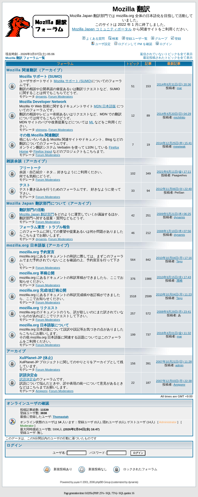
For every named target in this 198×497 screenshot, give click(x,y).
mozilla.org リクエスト (38, 308)
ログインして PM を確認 (133, 44)
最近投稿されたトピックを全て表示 (168, 57)
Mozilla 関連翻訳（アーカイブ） (35, 70)
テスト (24, 185)
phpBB (77, 482)
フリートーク (30, 168)
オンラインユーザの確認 (28, 403)
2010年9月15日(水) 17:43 (174, 277)
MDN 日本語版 (105, 106)
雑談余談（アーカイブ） (27, 161)
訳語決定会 (28, 375)
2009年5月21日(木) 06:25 (174, 213)
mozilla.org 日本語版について (44, 325)
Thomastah (60, 416)
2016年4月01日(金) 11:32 (174, 333)
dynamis (41, 96)
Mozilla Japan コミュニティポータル (102, 29)
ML (91, 122)
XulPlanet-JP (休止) (36, 358)
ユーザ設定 (101, 44)
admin (179, 365)
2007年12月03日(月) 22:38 (174, 380)
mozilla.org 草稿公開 (36, 273)
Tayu (179, 261)
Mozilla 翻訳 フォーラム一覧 (25, 57)
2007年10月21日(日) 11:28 (174, 361)
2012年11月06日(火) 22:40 (174, 188)
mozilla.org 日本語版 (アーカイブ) (37, 245)
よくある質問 (93, 38)
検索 (113, 38)
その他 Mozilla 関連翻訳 (39, 135)
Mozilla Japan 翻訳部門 (36, 214)
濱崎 (179, 280)
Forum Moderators (60, 96)
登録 (176, 38)
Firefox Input (43, 151)
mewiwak (179, 146)
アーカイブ (16, 351)
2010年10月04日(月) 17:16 (174, 257)
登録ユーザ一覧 (134, 38)
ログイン (164, 44)
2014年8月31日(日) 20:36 (174, 84)
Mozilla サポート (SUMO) (40, 76)
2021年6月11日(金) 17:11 (174, 171)
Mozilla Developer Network (42, 102)
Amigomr (41, 391)
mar (179, 88)
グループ (159, 38)
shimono (41, 129)
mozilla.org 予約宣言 (36, 252)
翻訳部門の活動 (32, 210)
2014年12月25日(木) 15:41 (174, 143)
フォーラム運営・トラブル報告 (44, 227)
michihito (179, 117)
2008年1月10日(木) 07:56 (174, 231)
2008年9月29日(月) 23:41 (174, 311)
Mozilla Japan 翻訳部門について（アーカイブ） (49, 203)
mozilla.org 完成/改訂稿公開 (42, 290)
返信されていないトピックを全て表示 (166, 54)
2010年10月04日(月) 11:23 (174, 294)
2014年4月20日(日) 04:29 (174, 113)
